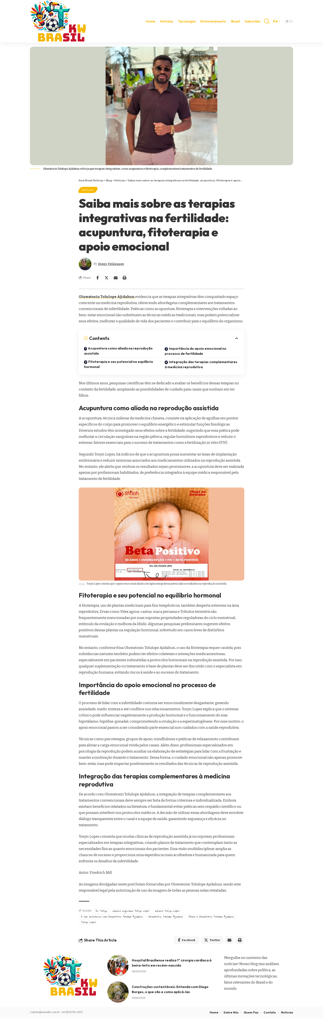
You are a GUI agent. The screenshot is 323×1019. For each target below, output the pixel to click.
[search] (267, 21)
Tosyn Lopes (88, 922)
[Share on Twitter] (107, 278)
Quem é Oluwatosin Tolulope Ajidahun (214, 917)
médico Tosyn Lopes (168, 911)
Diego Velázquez (111, 264)
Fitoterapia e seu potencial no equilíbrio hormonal (119, 364)
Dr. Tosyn (101, 911)
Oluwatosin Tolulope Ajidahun (107, 297)
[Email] (116, 278)
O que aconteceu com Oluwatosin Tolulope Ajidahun (112, 917)
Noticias (88, 190)
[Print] (125, 278)
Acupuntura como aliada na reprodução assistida (118, 351)
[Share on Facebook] (97, 278)
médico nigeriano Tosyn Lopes (131, 911)
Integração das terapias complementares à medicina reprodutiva (201, 364)
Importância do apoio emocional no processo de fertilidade (196, 351)
